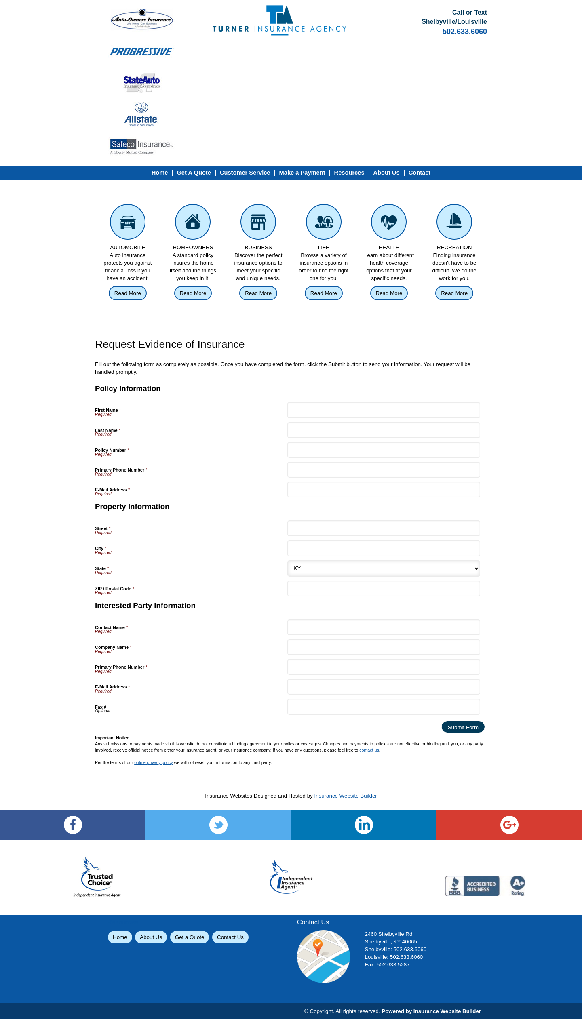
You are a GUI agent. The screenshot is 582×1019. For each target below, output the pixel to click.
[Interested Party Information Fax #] (383, 706)
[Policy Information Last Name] (383, 430)
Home (120, 937)
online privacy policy (153, 762)
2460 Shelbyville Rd (389, 934)
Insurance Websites (228, 796)
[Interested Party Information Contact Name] (383, 627)
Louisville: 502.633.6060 (394, 957)
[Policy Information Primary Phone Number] (383, 470)
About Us (151, 937)
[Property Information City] (383, 548)
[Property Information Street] (383, 528)
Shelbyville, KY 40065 (391, 942)
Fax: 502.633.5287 (387, 965)
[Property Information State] (383, 568)
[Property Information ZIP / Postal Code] (383, 588)
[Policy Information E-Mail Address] (383, 489)
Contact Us (230, 937)
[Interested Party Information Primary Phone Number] (383, 667)
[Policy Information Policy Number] (383, 450)
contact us (369, 749)
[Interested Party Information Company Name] (383, 647)
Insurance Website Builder (345, 796)
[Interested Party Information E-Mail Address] (383, 687)
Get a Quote (190, 937)
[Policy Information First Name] (383, 410)
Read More (127, 293)
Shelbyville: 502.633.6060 (396, 949)
